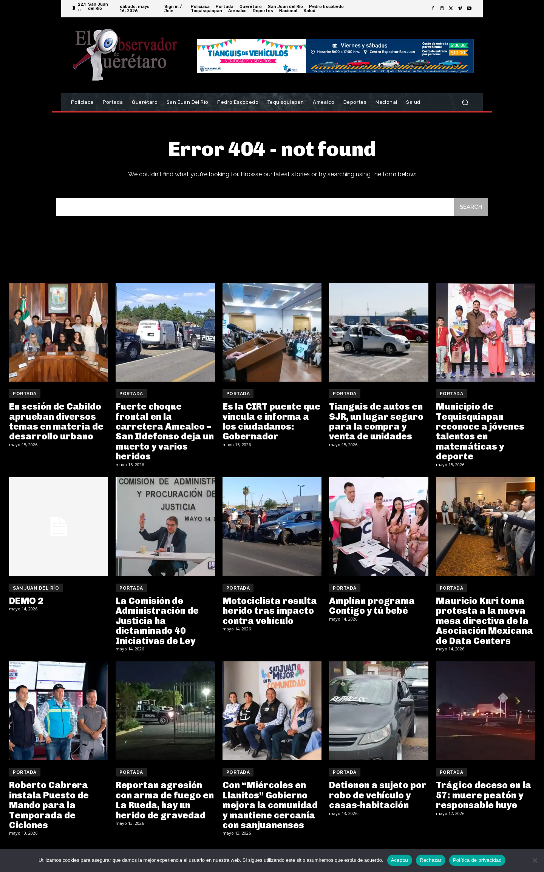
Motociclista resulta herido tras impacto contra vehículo (270, 610)
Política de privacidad (477, 860)
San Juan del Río (36, 588)
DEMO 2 (26, 600)
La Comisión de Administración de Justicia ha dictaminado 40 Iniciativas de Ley (157, 620)
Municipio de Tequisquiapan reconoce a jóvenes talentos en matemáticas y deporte (480, 431)
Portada (25, 393)
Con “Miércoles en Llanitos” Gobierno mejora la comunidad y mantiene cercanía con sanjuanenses (270, 805)
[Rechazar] (534, 860)
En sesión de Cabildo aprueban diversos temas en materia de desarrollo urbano (56, 421)
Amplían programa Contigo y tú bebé (372, 605)
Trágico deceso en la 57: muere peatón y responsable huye (483, 795)
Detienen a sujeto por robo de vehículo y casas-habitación (378, 795)
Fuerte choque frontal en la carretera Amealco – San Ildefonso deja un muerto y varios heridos (165, 431)
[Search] (471, 207)
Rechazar (431, 860)
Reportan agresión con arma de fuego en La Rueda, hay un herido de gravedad (165, 800)
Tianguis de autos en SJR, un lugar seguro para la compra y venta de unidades (376, 421)
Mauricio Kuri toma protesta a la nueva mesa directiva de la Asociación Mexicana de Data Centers (484, 620)
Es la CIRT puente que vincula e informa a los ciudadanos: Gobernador (271, 421)
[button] (465, 102)
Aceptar (400, 860)
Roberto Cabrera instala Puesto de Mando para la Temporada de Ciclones (49, 805)
